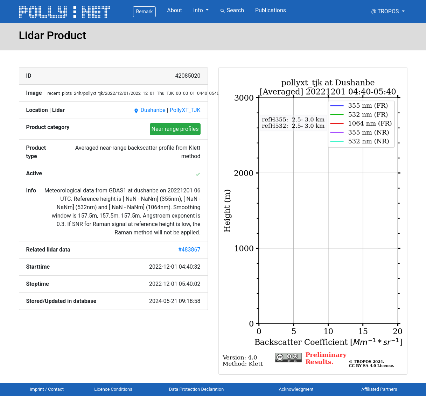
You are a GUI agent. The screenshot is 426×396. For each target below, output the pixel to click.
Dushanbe (149, 110)
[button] (387, 11)
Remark (144, 11)
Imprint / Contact (47, 389)
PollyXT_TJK (185, 110)
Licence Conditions (113, 389)
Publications (270, 10)
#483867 (189, 249)
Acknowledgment (296, 389)
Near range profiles (175, 129)
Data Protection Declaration (196, 389)
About (174, 10)
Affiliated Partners (379, 389)
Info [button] (198, 10)
